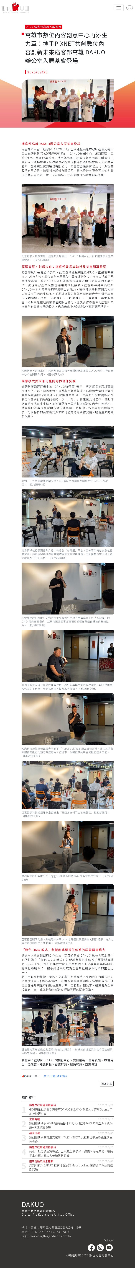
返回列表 (106, 1083)
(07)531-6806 (60, 1232)
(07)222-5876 (39, 1232)
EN (129, 7)
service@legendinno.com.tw (51, 1236)
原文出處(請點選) (55, 1076)
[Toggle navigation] (119, 7)
